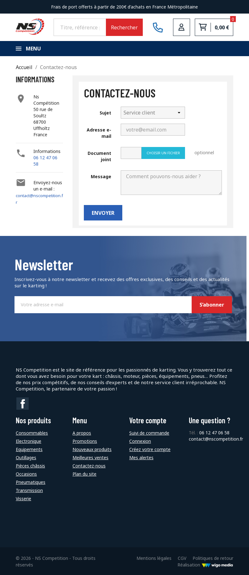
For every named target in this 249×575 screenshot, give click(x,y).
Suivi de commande (149, 432)
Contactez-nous (89, 465)
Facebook (22, 403)
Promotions (84, 440)
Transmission (29, 490)
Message (101, 176)
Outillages (26, 457)
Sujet (105, 113)
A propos (81, 432)
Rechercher (124, 27)
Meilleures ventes (90, 457)
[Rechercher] (80, 27)
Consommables (32, 432)
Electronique (28, 440)
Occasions (26, 473)
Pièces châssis (30, 465)
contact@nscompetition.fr (216, 438)
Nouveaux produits (92, 449)
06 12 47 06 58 (214, 432)
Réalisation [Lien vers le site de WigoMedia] (205, 564)
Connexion (140, 440)
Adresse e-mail (99, 133)
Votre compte (147, 419)
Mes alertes (141, 457)
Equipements (29, 449)
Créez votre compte (150, 449)
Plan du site (84, 473)
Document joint (99, 156)
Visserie (23, 498)
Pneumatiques (30, 481)
